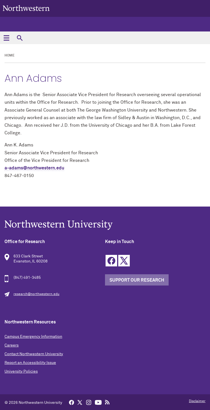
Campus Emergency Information (33, 337)
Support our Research (137, 280)
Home (10, 55)
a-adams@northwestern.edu (34, 168)
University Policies (21, 371)
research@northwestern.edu (36, 294)
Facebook (111, 260)
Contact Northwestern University (34, 354)
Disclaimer (197, 401)
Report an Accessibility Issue (30, 363)
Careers (12, 345)
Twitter (124, 260)
